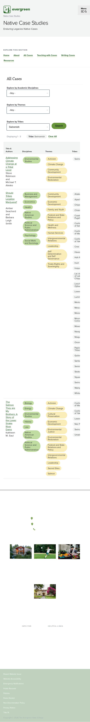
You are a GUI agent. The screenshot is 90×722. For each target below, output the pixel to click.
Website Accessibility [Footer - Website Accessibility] (12, 678)
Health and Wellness (53, 226)
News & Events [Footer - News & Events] (55, 652)
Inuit (77, 262)
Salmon (51, 473)
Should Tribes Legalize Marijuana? (11, 197)
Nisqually (79, 337)
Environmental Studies (31, 160)
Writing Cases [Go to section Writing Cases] (68, 55)
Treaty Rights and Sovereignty (56, 265)
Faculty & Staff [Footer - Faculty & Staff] (29, 652)
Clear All (52, 136)
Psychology (30, 235)
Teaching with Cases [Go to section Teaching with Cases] (47, 55)
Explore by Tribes (15, 121)
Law (27, 427)
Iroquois (78, 268)
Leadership (53, 246)
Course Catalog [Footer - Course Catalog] (55, 643)
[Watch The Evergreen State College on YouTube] (42, 538)
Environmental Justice (54, 430)
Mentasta (79, 302)
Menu (83, 8)
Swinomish (80, 158)
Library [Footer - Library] (51, 630)
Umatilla (78, 434)
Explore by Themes (16, 104)
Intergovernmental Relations (56, 239)
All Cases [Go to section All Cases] (28, 55)
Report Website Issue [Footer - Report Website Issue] (12, 674)
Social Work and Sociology (31, 242)
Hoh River (79, 257)
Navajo (78, 331)
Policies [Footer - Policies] (6, 693)
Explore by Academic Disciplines (22, 87)
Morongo (79, 313)
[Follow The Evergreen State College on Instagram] (48, 538)
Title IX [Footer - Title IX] (6, 712)
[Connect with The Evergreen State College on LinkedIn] (53, 538)
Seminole (79, 366)
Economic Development (54, 203)
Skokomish (80, 371)
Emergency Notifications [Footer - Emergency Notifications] (13, 683)
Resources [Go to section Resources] (9, 60)
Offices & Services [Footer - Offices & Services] (56, 639)
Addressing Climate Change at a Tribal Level (12, 164)
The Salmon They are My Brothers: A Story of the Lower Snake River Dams (12, 415)
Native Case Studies (11, 16)
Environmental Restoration (54, 178)
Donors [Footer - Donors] (25, 656)
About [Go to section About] (16, 55)
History (28, 421)
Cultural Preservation (54, 415)
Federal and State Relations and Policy (56, 217)
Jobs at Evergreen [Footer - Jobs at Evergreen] (56, 656)
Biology (28, 403)
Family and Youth (56, 209)
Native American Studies (29, 215)
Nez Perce (79, 424)
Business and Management (31, 195)
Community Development (54, 171)
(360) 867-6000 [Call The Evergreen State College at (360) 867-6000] (45, 529)
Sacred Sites (53, 468)
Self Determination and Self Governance (54, 255)
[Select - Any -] (28, 93)
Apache (78, 199)
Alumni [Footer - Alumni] (25, 661)
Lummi (78, 297)
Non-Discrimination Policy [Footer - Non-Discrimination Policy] (14, 702)
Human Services (55, 232)
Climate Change (55, 164)
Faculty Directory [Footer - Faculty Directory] (56, 634)
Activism (52, 158)
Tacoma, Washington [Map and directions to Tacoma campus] (45, 523)
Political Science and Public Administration (32, 226)
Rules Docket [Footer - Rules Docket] (9, 698)
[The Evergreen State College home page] (45, 506)
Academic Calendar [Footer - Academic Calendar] (57, 647)
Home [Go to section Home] (6, 55)
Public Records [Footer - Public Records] (9, 688)
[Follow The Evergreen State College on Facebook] (37, 538)
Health (28, 207)
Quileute (79, 355)
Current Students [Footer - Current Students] (30, 630)
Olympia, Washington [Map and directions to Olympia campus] (45, 518)
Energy (28, 408)
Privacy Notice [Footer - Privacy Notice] (9, 707)
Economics (30, 201)
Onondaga (79, 342)
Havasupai (79, 252)
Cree (77, 246)
